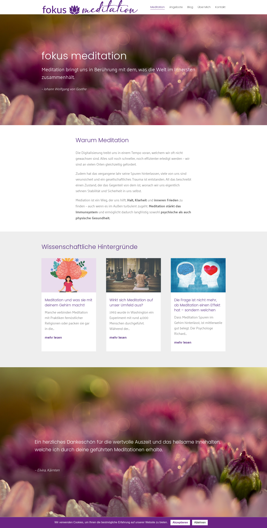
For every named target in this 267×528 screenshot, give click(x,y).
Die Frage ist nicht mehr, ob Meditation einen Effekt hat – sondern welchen (197, 305)
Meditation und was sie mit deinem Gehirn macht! (68, 302)
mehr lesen (53, 337)
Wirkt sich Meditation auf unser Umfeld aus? (131, 302)
